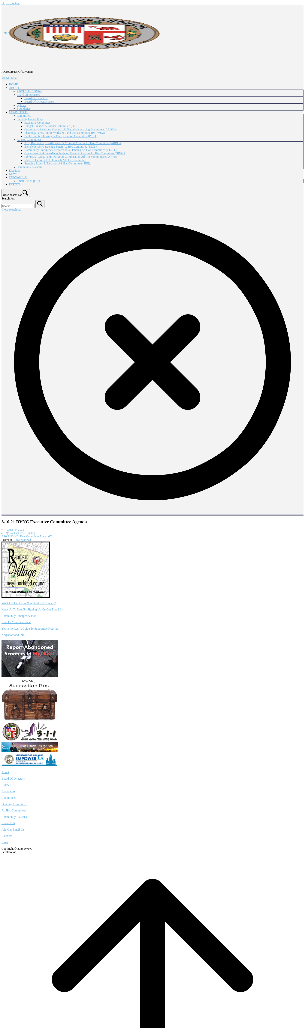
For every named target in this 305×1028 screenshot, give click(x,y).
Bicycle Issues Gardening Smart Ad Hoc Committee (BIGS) (60, 146)
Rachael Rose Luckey (22, 533)
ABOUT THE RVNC (29, 91)
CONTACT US (18, 177)
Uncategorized (22, 539)
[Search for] (18, 206)
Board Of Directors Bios (39, 101)
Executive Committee (37, 122)
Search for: (8, 198)
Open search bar (12, 194)
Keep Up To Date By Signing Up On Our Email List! (33, 609)
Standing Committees (30, 119)
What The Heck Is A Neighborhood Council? (29, 603)
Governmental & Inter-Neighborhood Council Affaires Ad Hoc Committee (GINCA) (75, 153)
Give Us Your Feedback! (16, 622)
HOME (13, 84)
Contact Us (8, 823)
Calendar (7, 835)
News (5, 842)
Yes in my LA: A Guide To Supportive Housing (30, 628)
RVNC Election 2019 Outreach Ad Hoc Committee (55, 160)
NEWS (13, 174)
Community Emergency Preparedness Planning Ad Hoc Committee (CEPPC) (70, 150)
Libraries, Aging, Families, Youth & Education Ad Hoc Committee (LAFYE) (70, 156)
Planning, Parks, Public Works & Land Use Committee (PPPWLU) (64, 132)
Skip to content (11, 3)
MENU (10, 78)
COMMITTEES (19, 112)
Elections (14, 170)
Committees (24, 115)
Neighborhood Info (13, 635)
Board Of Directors (28, 94)
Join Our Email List (13, 829)
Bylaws (21, 105)
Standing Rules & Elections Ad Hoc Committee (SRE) (57, 163)
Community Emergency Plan (19, 615)
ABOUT (14, 87)
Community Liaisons (29, 167)
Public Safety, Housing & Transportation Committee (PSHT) (61, 136)
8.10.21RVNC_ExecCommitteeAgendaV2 (27, 536)
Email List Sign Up (28, 180)
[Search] (39, 204)
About (5, 772)
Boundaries (23, 108)
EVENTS (14, 184)
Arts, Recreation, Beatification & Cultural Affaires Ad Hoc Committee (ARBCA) (73, 143)
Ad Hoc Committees (29, 139)
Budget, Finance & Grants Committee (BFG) (51, 126)
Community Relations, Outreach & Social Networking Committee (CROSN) (70, 129)
